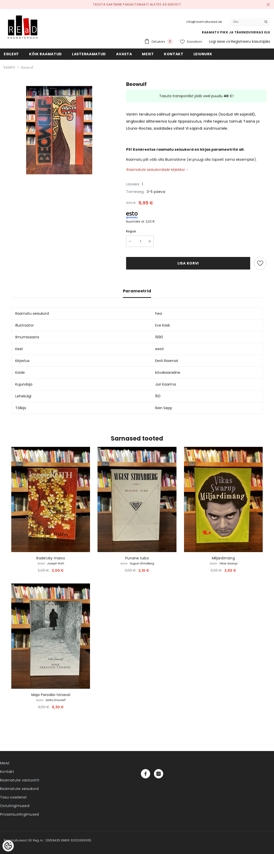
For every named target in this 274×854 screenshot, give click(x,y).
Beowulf (27, 67)
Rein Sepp (163, 407)
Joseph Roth (55, 563)
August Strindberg (142, 563)
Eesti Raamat (166, 360)
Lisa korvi (188, 263)
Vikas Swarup (228, 563)
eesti (159, 348)
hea (158, 313)
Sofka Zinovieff (55, 700)
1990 (159, 337)
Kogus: (131, 231)
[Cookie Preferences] (8, 845)
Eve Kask (162, 325)
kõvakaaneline (167, 372)
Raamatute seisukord (19, 788)
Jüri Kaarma (165, 384)
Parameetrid (137, 291)
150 (157, 396)
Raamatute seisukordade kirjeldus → (157, 169)
